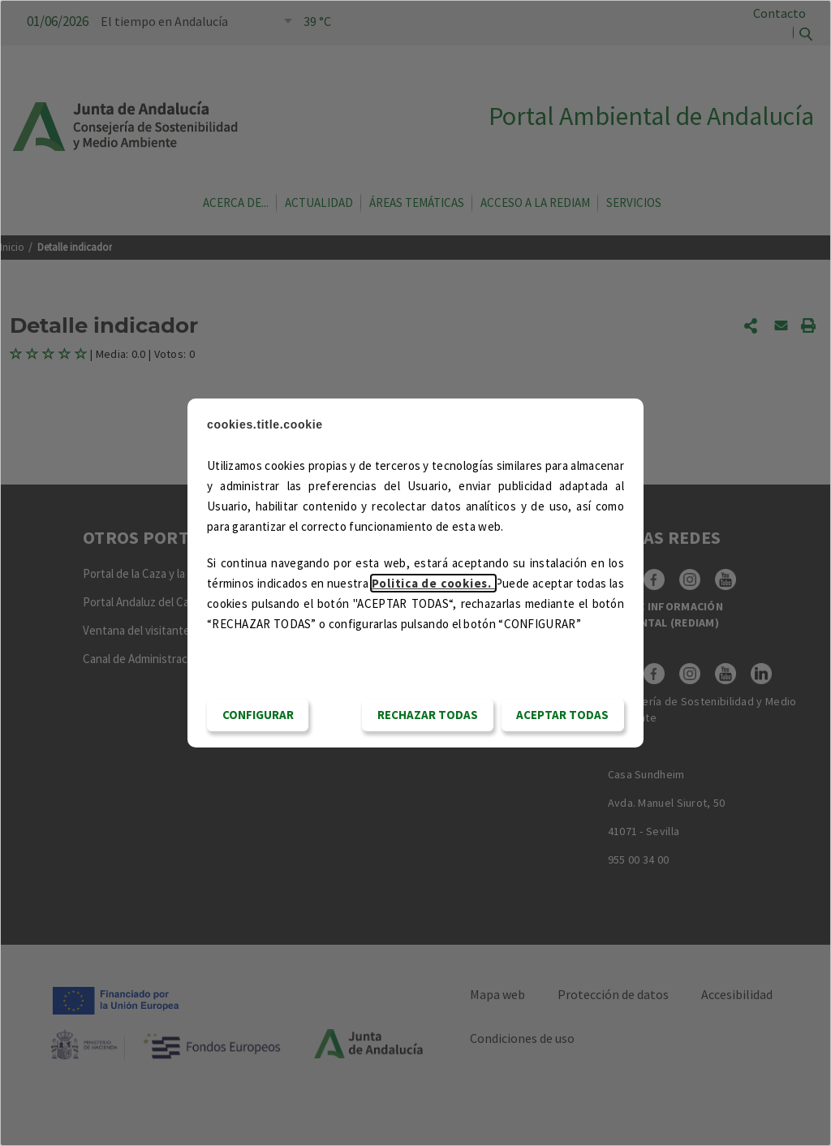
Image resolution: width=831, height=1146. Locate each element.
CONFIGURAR (258, 714)
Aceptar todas (562, 714)
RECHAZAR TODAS (427, 714)
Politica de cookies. (433, 583)
